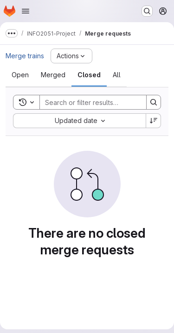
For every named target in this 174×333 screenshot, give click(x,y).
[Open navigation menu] (25, 11)
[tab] (20, 74)
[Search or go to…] (147, 11)
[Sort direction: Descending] (153, 120)
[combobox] (79, 120)
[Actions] (71, 56)
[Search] (100, 102)
